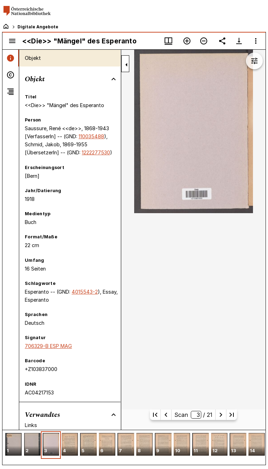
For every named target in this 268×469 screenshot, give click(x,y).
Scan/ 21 (193, 415)
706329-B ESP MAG (48, 346)
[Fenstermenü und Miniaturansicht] (168, 41)
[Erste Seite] (155, 415)
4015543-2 (85, 292)
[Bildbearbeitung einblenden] (254, 60)
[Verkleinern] (203, 41)
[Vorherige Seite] (166, 415)
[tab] (10, 58)
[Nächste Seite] (220, 415)
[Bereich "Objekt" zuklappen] (113, 79)
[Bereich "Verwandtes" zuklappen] (113, 415)
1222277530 (96, 152)
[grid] (134, 447)
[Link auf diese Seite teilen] (222, 41)
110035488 (91, 136)
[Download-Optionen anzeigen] (239, 41)
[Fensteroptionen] (255, 41)
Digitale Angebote (37, 26)
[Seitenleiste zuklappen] (126, 65)
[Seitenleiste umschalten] (12, 41)
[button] (13, 445)
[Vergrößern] (187, 41)
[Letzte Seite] (231, 415)
